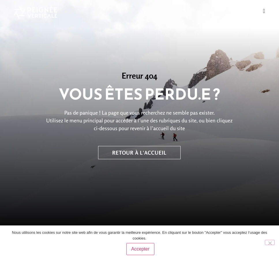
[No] (270, 242)
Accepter (141, 249)
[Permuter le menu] (264, 11)
